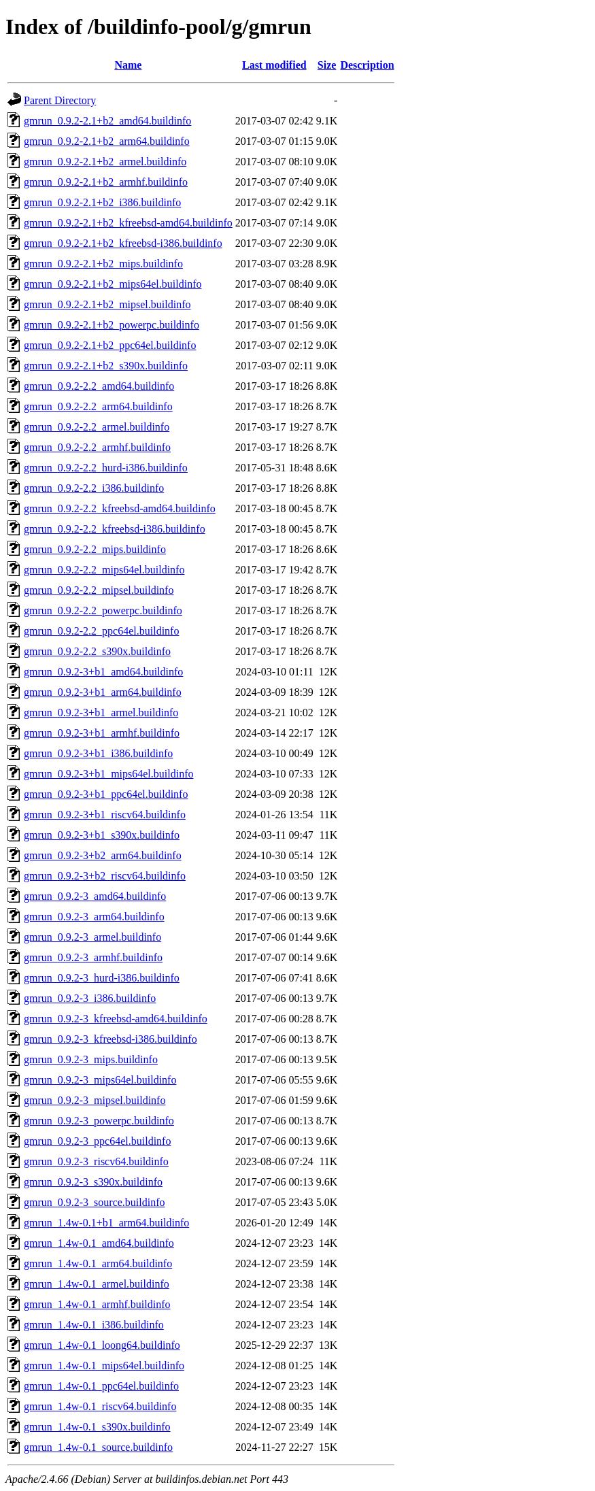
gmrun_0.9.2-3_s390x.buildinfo (93, 1182)
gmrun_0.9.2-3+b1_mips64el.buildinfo (108, 774)
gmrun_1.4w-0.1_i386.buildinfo (94, 1324)
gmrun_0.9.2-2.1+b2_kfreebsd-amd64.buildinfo (128, 223)
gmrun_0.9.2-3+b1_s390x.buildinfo (102, 835)
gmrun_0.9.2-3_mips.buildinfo (91, 1059)
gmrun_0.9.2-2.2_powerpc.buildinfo (103, 610)
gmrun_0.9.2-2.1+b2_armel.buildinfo (105, 161)
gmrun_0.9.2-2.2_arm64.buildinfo (98, 406)
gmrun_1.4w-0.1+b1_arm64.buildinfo (106, 1222)
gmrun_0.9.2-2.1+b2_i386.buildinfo (102, 202)
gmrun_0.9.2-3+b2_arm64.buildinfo (103, 855)
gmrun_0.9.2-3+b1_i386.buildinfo (98, 753)
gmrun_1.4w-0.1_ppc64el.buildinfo (101, 1386)
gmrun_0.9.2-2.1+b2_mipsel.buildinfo (107, 304)
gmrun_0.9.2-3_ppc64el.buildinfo (97, 1141)
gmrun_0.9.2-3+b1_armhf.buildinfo (102, 733)
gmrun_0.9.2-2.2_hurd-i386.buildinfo (106, 467)
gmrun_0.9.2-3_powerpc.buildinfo (99, 1120)
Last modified (274, 65)
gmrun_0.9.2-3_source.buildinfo (94, 1202)
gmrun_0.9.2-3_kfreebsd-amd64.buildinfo (115, 1018)
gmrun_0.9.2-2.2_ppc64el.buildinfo (101, 631)
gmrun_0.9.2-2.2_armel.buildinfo (96, 427)
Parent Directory (60, 100)
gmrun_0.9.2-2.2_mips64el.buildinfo (104, 569)
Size (327, 65)
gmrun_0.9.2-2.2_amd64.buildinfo (99, 386)
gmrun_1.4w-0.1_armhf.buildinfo (97, 1304)
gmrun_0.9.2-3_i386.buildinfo (90, 998)
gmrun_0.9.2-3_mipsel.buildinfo (94, 1100)
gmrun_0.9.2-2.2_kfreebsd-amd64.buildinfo (120, 508)
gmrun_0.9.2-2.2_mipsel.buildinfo (98, 590)
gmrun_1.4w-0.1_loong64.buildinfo (102, 1345)
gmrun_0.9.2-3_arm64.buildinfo (94, 916)
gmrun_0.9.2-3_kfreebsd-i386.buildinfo (110, 1039)
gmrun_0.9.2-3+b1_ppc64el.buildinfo (106, 794)
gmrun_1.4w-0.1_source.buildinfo (98, 1447)
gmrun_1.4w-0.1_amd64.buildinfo (99, 1243)
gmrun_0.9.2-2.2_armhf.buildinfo (97, 447)
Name (127, 65)
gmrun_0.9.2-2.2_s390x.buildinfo (97, 651)
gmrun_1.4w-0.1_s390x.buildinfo (97, 1427)
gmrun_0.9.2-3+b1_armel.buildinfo (101, 712)
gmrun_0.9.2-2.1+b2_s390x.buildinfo (106, 365)
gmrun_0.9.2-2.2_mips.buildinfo (95, 549)
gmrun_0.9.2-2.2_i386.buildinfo (94, 488)
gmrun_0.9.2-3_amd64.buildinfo (95, 896)
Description (367, 65)
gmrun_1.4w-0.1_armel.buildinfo (96, 1284)
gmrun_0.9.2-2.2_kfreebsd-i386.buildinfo (114, 529)
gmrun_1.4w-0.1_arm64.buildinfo (98, 1263)
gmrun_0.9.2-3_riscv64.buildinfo (96, 1161)
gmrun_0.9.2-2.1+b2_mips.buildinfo (103, 263)
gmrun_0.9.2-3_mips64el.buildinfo (100, 1080)
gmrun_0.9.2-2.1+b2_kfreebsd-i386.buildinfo (123, 243)
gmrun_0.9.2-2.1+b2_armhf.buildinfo (106, 182)
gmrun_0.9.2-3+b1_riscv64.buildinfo (105, 814)
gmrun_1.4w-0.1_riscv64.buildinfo (100, 1406)
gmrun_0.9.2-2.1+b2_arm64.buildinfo (107, 141)
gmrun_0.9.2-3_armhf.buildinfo (93, 957)
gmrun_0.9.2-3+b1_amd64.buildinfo (103, 671)
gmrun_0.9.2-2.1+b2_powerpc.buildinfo (111, 325)
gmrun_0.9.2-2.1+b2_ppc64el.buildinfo (110, 345)
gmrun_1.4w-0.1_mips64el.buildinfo (104, 1365)
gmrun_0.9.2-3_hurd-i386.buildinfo (102, 978)
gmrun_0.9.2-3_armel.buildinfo (92, 937)
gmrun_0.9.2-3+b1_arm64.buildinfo (103, 692)
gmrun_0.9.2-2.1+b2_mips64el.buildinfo (112, 284)
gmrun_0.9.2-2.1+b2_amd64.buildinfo (107, 121)
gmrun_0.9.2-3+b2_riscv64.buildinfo (105, 876)
